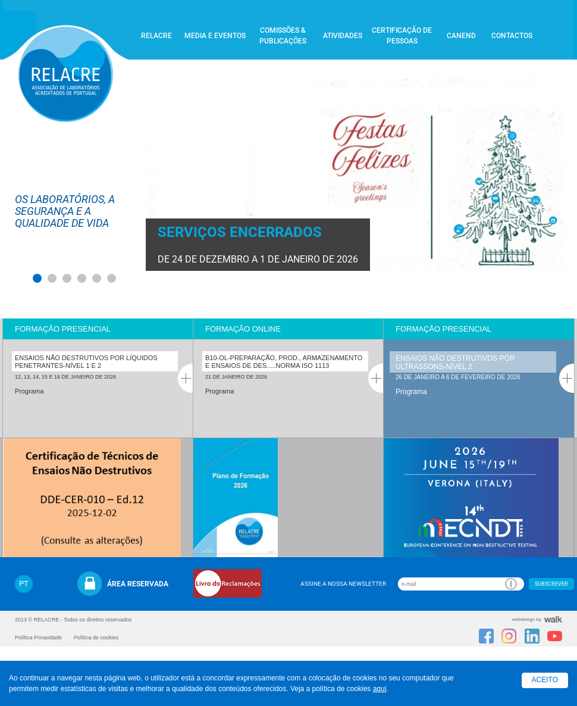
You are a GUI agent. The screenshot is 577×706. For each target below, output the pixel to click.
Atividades (342, 36)
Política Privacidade (38, 638)
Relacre (156, 36)
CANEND (461, 36)
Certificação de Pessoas (402, 35)
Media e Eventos (215, 36)
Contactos (511, 36)
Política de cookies (96, 638)
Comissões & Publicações (282, 35)
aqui (380, 689)
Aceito (545, 680)
